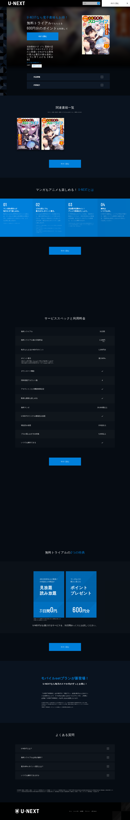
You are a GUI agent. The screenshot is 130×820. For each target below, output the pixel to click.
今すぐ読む (115, 3)
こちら (60, 231)
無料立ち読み (37, 66)
